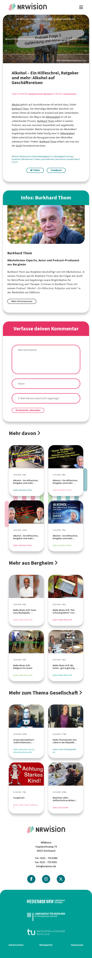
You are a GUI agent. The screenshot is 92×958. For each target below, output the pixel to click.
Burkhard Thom (36, 93)
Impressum (77, 945)
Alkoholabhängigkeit (41, 156)
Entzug (70, 156)
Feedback (56, 170)
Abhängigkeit (53, 117)
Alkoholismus (27, 159)
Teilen (35, 170)
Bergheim (48, 93)
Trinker (37, 159)
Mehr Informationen (21, 301)
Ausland (70, 159)
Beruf (77, 159)
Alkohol (16, 104)
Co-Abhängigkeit (58, 156)
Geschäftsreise (48, 159)
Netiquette (46, 945)
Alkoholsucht (25, 156)
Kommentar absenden (28, 410)
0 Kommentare (70, 93)
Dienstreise (61, 159)
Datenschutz (16, 945)
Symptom (16, 159)
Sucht (15, 129)
